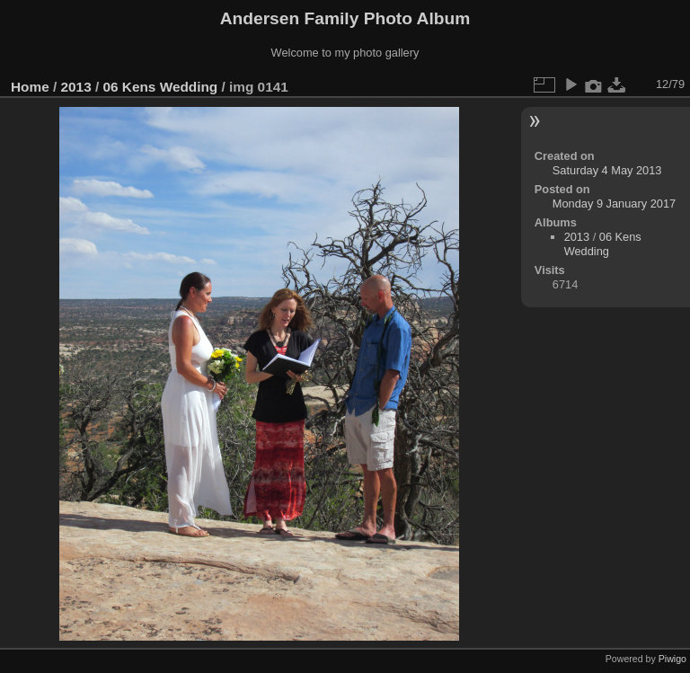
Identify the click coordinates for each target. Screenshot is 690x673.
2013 (76, 86)
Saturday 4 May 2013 (607, 170)
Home (30, 86)
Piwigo (672, 658)
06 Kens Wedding (159, 86)
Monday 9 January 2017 (614, 203)
